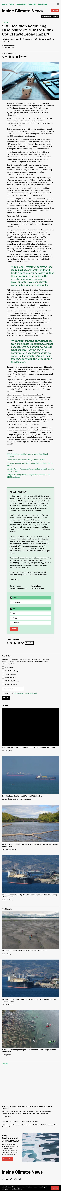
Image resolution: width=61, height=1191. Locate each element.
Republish (23, 56)
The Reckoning (50, 16)
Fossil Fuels (32, 4)
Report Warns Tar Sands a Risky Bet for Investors (26, 460)
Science (5, 4)
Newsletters (6, 656)
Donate (55, 10)
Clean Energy (42, 4)
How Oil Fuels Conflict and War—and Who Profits (20, 1122)
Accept (55, 1188)
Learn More (18, 1189)
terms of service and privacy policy (25, 693)
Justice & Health (21, 4)
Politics (11, 4)
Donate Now (7, 1159)
